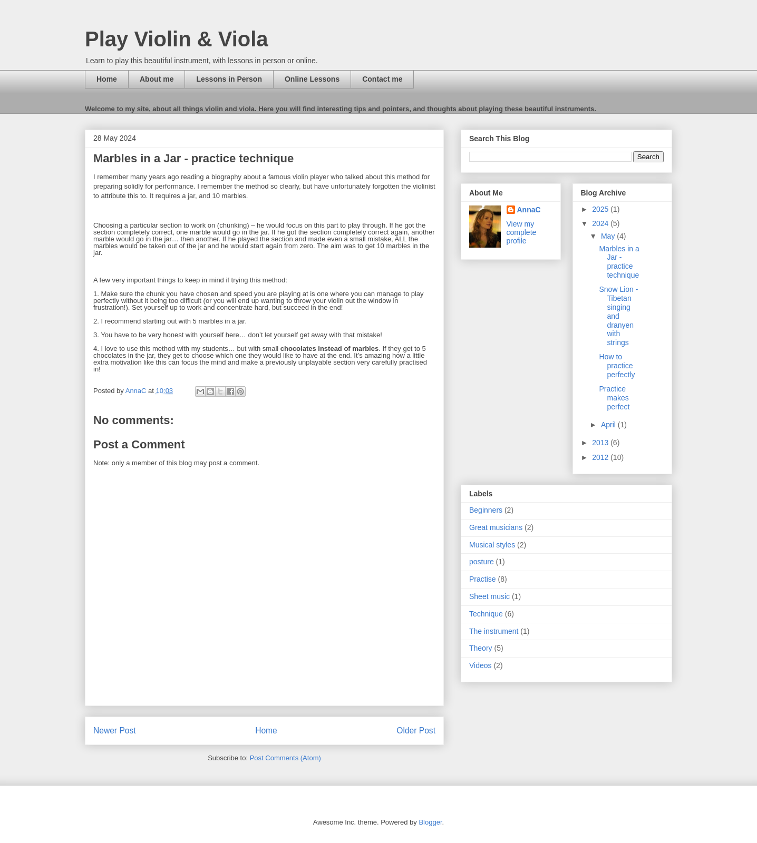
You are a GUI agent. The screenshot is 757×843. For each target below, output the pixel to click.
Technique (486, 614)
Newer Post (114, 730)
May (609, 236)
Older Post (415, 730)
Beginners (485, 510)
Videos (480, 665)
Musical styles (492, 545)
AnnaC (529, 209)
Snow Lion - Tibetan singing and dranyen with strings (618, 316)
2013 (601, 442)
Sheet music (489, 596)
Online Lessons (312, 79)
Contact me (382, 79)
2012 (601, 457)
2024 (601, 223)
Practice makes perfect (614, 398)
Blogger (430, 822)
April (609, 424)
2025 (601, 209)
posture (481, 561)
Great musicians (495, 527)
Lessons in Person (228, 79)
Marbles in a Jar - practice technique (619, 261)
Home (106, 79)
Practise (482, 579)
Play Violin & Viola (176, 39)
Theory (480, 648)
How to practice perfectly (617, 365)
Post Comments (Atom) (285, 758)
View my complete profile (522, 232)
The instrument (493, 631)
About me (157, 79)
